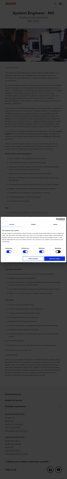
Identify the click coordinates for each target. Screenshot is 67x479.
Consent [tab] (11, 224)
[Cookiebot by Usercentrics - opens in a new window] (57, 219)
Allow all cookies (54, 258)
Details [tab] (33, 224)
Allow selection (33, 258)
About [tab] (55, 224)
